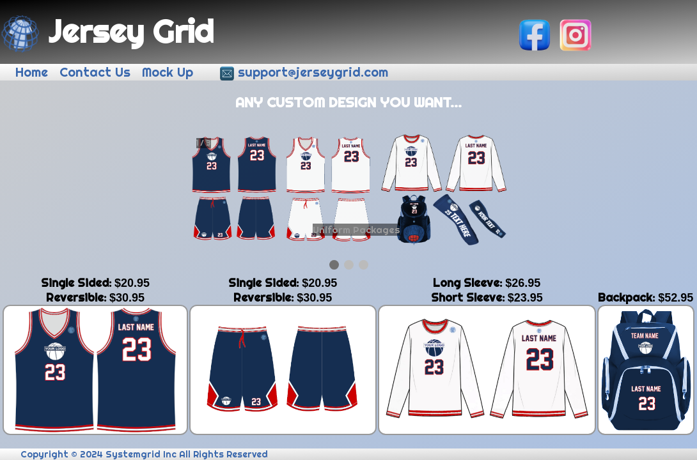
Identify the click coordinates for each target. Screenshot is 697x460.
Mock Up (169, 72)
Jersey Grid (107, 31)
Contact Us (96, 72)
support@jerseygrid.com (315, 72)
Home (33, 72)
